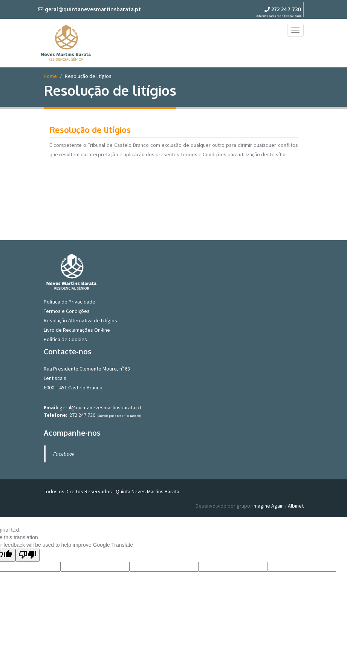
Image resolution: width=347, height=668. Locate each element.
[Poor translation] (27, 555)
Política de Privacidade (69, 301)
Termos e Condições (67, 311)
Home (50, 76)
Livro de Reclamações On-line (77, 329)
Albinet (296, 505)
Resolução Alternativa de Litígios (80, 320)
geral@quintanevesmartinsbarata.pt (100, 407)
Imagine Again (268, 505)
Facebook (64, 453)
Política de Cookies (65, 339)
